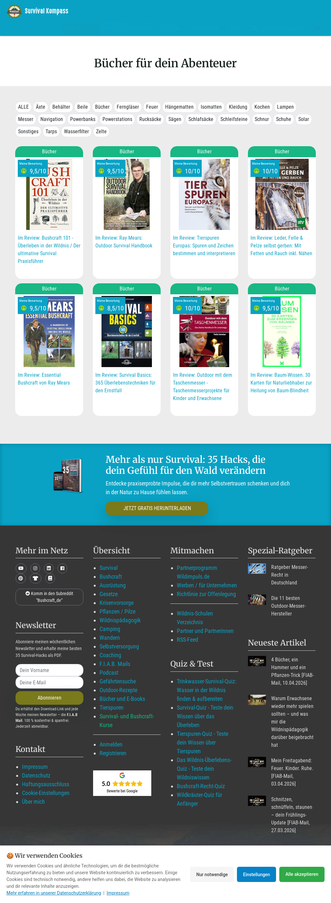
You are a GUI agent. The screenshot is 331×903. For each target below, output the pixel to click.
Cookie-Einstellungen (45, 792)
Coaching (110, 655)
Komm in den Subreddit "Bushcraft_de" (49, 597)
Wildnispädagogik (120, 620)
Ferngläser (128, 107)
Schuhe (283, 119)
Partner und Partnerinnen (205, 630)
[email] (49, 682)
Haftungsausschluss (45, 784)
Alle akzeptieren (302, 874)
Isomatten (211, 107)
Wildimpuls (81, 29)
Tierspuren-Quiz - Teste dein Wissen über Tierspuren (202, 742)
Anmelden (111, 744)
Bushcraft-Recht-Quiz (201, 786)
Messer (25, 119)
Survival (109, 567)
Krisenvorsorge (116, 602)
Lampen (285, 107)
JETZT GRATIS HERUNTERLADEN (152, 508)
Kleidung (238, 107)
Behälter (61, 107)
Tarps (51, 131)
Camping (110, 629)
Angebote (203, 29)
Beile (82, 107)
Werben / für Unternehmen (207, 585)
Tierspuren (111, 707)
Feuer (152, 107)
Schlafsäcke (200, 119)
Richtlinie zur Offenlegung (206, 594)
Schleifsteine (234, 119)
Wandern (110, 637)
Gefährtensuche (118, 681)
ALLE (23, 107)
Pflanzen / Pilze (117, 611)
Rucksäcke (150, 119)
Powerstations (117, 119)
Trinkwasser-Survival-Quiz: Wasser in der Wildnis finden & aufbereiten (206, 690)
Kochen (262, 107)
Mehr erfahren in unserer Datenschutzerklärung (53, 893)
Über (233, 29)
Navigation (51, 119)
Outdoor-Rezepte (118, 690)
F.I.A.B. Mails (115, 663)
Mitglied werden (128, 29)
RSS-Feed (187, 639)
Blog (170, 29)
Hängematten (179, 107)
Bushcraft (111, 576)
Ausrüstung (113, 585)
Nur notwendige (210, 874)
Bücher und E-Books (122, 698)
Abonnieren (49, 698)
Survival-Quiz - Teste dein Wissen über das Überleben (205, 716)
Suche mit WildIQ (276, 29)
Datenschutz (36, 775)
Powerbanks (82, 119)
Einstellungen (256, 874)
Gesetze (109, 594)
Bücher (102, 107)
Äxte (40, 107)
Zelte (101, 131)
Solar (303, 119)
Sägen (174, 119)
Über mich (33, 801)
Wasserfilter (76, 131)
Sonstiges (28, 131)
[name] (49, 670)
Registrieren (113, 753)
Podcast (109, 672)
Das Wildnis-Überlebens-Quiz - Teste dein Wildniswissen (204, 768)
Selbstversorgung (119, 646)
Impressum (35, 766)
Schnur (262, 119)
